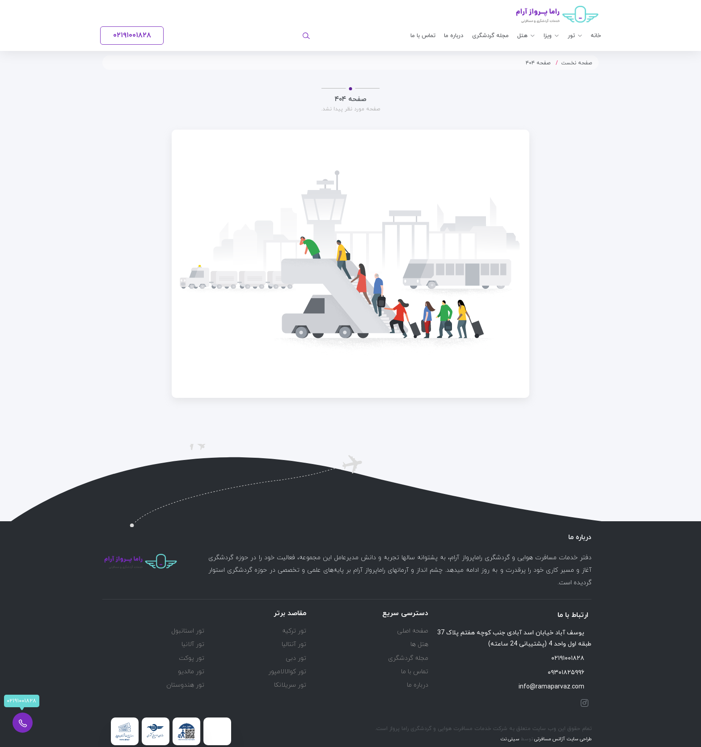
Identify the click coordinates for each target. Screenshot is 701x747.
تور (571, 36)
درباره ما (453, 36)
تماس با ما (422, 36)
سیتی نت (509, 739)
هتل (522, 36)
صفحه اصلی (412, 631)
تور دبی (296, 658)
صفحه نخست (576, 63)
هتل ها (419, 644)
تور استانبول (187, 631)
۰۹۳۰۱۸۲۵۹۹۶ (569, 672)
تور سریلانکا (290, 685)
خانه (596, 36)
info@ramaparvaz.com (555, 687)
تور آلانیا (193, 644)
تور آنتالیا (294, 644)
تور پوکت (191, 658)
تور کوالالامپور (287, 671)
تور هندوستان (185, 685)
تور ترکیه (294, 631)
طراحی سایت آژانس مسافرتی (562, 739)
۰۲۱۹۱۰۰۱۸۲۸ (571, 658)
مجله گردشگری (490, 36)
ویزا (548, 36)
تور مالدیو (191, 671)
